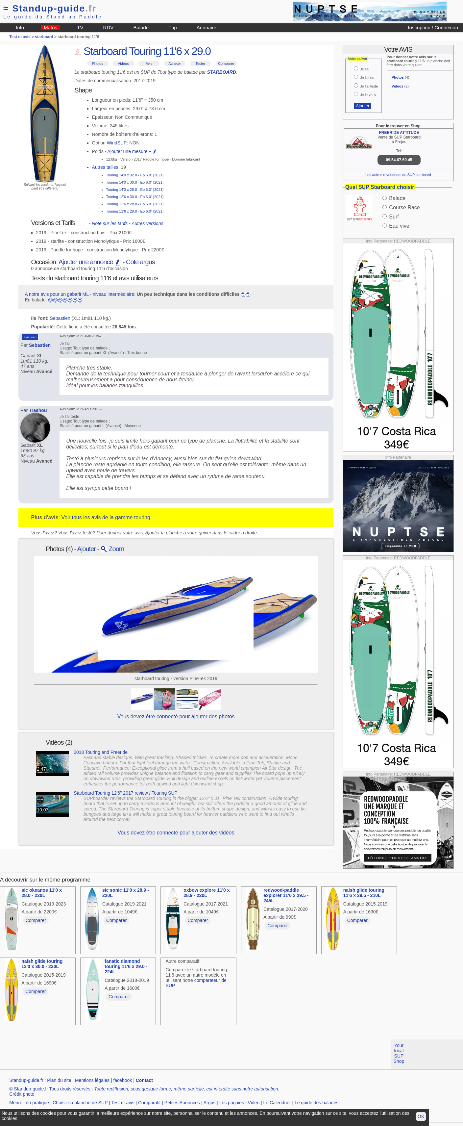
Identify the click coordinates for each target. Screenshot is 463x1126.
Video (254, 1102)
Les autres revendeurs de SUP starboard (398, 175)
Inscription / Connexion (433, 27)
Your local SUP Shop (399, 1053)
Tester (200, 63)
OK (421, 1116)
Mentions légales (92, 1080)
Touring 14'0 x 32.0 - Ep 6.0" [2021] (134, 175)
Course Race (404, 207)
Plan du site (59, 1080)
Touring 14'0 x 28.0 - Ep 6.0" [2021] (134, 190)
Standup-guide (49, 8)
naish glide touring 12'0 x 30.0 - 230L (41, 964)
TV (80, 27)
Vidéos (123, 63)
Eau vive (399, 226)
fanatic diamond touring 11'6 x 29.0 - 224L (126, 966)
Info (20, 27)
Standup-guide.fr (26, 1080)
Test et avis (122, 1102)
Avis (149, 63)
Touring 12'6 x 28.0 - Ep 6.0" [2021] (134, 204)
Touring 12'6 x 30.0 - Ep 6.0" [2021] (134, 197)
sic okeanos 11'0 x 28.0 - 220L (42, 892)
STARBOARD (221, 72)
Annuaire (206, 27)
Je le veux (368, 95)
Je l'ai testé (369, 86)
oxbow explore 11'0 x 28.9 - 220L (206, 892)
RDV (108, 27)
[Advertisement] (119, 1054)
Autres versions (147, 223)
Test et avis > (22, 37)
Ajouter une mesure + (132, 151)
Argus (210, 1102)
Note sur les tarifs (110, 223)
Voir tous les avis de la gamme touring (105, 517)
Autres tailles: (106, 167)
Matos (50, 27)
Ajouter (86, 548)
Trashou (38, 410)
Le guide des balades (316, 1102)
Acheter (174, 63)
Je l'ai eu (367, 78)
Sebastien (60, 318)
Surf (394, 216)
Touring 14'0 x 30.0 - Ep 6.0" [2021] (134, 182)
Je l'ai (364, 69)
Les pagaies (231, 1102)
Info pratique (36, 1102)
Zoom (112, 548)
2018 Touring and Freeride (101, 752)
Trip (172, 27)
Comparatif (149, 1102)
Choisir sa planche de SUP (80, 1102)
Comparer (226, 63)
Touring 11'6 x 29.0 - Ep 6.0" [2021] (134, 211)
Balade (141, 27)
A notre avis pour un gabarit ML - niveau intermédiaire (79, 294)
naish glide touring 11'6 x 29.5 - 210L (363, 892)
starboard (44, 37)
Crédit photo (21, 1094)
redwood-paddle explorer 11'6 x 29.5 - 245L (285, 895)
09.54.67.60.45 (399, 160)
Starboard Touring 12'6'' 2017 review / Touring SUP (126, 793)
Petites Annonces (182, 1102)
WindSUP (117, 142)
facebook (122, 1080)
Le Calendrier (277, 1102)
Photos (97, 63)
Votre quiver (357, 59)
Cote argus (140, 262)
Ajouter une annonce (90, 262)
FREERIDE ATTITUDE (399, 132)
